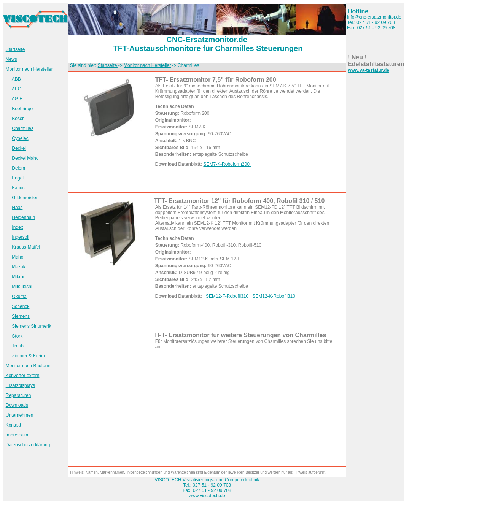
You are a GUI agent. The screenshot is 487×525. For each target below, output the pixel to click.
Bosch (18, 118)
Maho (17, 257)
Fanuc (19, 187)
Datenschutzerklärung (28, 444)
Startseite (15, 49)
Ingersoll (20, 237)
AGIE (17, 99)
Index (17, 227)
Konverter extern (21, 375)
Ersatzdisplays (20, 385)
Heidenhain (23, 217)
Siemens (21, 316)
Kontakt (13, 425)
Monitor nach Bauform (28, 365)
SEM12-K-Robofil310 (273, 296)
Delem (18, 168)
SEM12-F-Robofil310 (227, 296)
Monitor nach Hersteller (29, 69)
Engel (18, 178)
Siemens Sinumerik (31, 326)
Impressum (17, 435)
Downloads (17, 405)
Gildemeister (24, 197)
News (11, 59)
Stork (17, 336)
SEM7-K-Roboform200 (227, 164)
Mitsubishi (22, 286)
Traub (18, 346)
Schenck (20, 306)
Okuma (19, 296)
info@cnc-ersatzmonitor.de (374, 17)
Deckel (19, 148)
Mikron (18, 276)
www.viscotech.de (207, 495)
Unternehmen (19, 415)
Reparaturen (18, 395)
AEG (16, 89)
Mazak (18, 267)
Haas (17, 207)
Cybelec (20, 138)
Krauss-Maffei (26, 247)
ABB (16, 79)
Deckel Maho (25, 158)
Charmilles (22, 128)
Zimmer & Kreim (28, 355)
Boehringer (23, 108)
